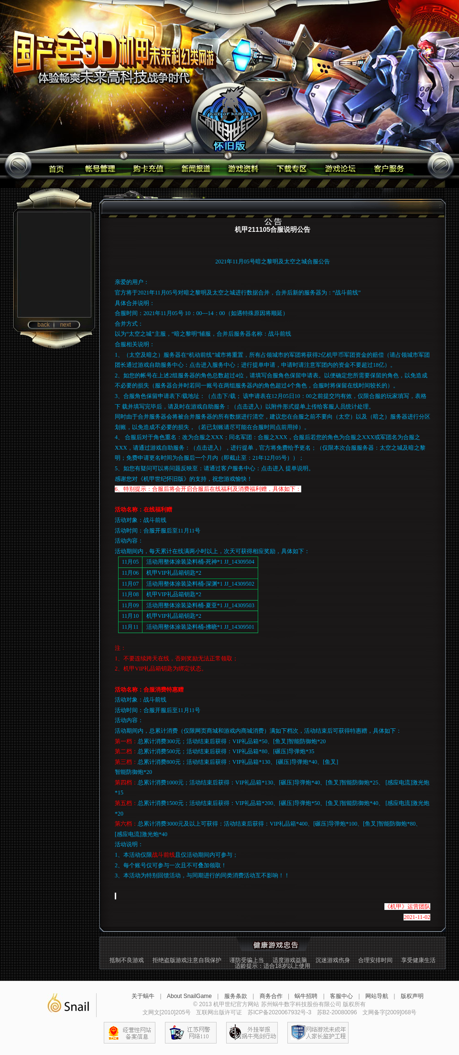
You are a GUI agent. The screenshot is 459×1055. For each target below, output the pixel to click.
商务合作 (271, 996)
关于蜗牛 (142, 996)
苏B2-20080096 (337, 1012)
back (43, 325)
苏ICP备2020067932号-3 (279, 1012)
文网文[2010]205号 (166, 1012)
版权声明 (412, 996)
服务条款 (235, 996)
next (65, 325)
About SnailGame (189, 996)
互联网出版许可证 (219, 1012)
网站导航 (376, 996)
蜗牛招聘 (306, 996)
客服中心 (341, 996)
